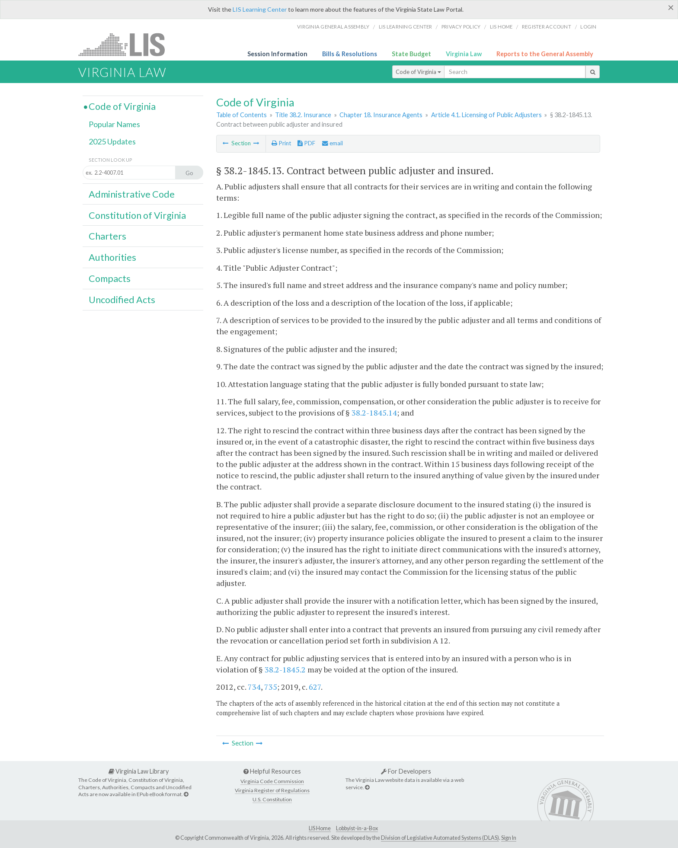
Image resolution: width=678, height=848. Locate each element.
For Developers (406, 771)
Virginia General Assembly (333, 26)
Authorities (112, 257)
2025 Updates (112, 141)
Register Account (546, 26)
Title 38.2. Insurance (303, 114)
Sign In (508, 838)
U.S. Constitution (272, 799)
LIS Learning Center (260, 9)
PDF (306, 143)
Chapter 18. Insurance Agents (380, 114)
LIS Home (320, 828)
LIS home (501, 26)
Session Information (277, 54)
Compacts (110, 278)
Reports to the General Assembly (544, 54)
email (332, 143)
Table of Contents (241, 114)
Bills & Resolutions (349, 54)
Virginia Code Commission (272, 781)
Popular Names (114, 124)
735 (270, 687)
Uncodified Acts (122, 299)
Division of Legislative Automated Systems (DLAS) (440, 838)
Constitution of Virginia (137, 215)
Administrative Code (132, 194)
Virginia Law (464, 54)
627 (315, 687)
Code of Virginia (418, 71)
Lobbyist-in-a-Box (357, 828)
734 (254, 687)
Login (588, 26)
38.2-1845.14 (374, 412)
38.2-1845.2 (285, 669)
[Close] (671, 7)
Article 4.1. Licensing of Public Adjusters (486, 114)
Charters (107, 236)
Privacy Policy (461, 26)
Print (281, 143)
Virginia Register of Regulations (272, 790)
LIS (126, 44)
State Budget (411, 54)
